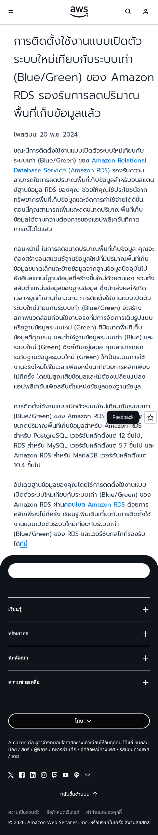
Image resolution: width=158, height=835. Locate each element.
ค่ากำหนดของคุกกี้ (104, 812)
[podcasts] (76, 776)
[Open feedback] (150, 417)
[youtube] (65, 776)
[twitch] (54, 776)
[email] (87, 776)
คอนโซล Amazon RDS (94, 504)
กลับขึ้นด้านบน (79, 794)
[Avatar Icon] (146, 12)
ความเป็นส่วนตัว (24, 812)
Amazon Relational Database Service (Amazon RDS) (80, 165)
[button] (79, 570)
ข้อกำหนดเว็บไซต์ (63, 812)
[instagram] (44, 776)
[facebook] (22, 776)
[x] (11, 776)
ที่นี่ (23, 544)
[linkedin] (33, 776)
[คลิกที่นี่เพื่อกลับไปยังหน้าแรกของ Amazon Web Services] (79, 11)
